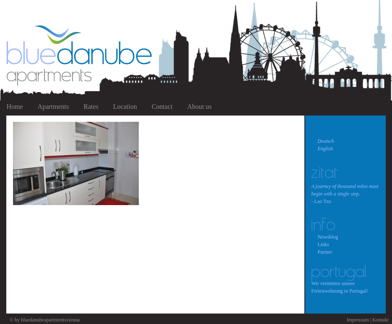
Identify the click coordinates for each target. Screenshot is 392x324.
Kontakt (380, 320)
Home (15, 106)
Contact (162, 106)
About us (199, 106)
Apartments (53, 106)
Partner (325, 252)
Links (323, 244)
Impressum (358, 320)
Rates (91, 106)
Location (125, 106)
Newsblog (328, 237)
